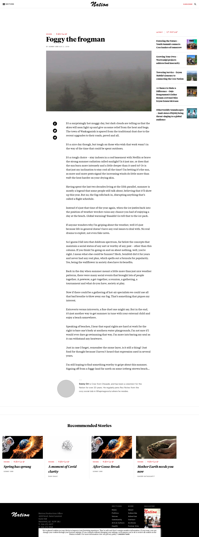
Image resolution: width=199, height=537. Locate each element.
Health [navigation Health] (115, 526)
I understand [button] (123, 534)
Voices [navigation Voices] (115, 517)
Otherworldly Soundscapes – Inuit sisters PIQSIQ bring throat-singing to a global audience (170, 114)
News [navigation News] (114, 510)
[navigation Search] (195, 5)
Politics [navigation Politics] (115, 513)
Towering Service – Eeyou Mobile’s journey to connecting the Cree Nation (170, 75)
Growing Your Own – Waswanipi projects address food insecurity (168, 60)
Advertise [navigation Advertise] (132, 517)
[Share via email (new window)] (55, 138)
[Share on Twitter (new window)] (55, 131)
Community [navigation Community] (117, 520)
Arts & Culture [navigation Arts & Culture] (118, 523)
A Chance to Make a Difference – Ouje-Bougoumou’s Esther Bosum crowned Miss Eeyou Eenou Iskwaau (167, 94)
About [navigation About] (130, 510)
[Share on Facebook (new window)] (55, 123)
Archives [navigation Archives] (132, 523)
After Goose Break (106, 466)
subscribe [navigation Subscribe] (187, 4)
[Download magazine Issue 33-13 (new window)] (152, 520)
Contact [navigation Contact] (131, 520)
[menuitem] (187, 4)
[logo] (100, 6)
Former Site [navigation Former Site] (133, 526)
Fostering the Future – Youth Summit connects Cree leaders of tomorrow (169, 44)
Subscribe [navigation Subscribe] (132, 513)
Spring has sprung (17, 466)
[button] (9, 4)
